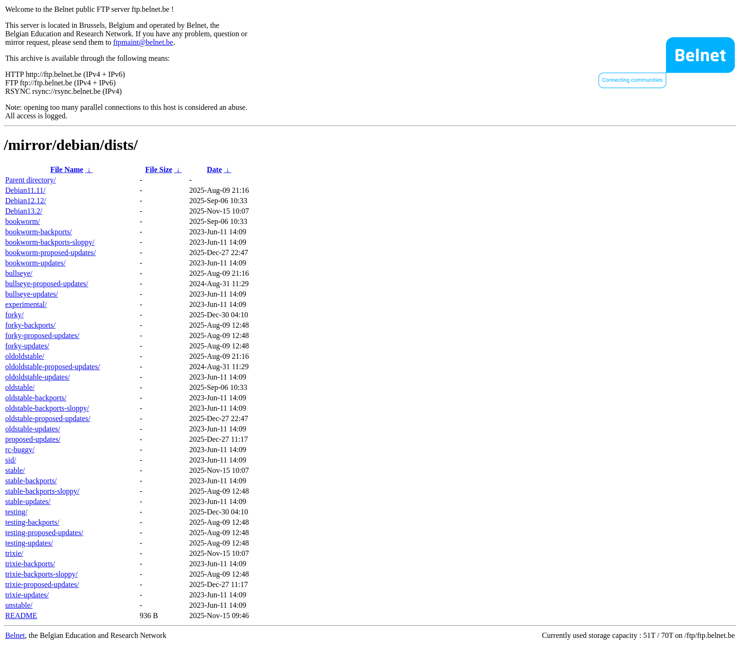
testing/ (16, 512)
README (21, 616)
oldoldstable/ (24, 356)
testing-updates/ (29, 543)
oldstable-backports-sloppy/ (47, 408)
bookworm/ (22, 221)
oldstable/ (19, 387)
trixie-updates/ (27, 595)
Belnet (15, 635)
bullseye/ (19, 273)
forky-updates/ (27, 346)
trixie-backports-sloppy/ (41, 574)
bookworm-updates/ (35, 263)
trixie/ (14, 553)
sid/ (10, 460)
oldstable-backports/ (36, 398)
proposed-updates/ (32, 439)
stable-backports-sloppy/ (42, 491)
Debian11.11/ (25, 190)
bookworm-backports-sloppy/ (49, 242)
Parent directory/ (30, 180)
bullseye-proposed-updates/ (46, 284)
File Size (158, 169)
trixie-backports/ (30, 564)
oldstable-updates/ (32, 429)
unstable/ (19, 605)
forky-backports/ (30, 325)
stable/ (15, 470)
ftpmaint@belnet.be (143, 42)
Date (214, 169)
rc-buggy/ (19, 450)
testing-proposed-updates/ (44, 533)
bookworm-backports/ (38, 232)
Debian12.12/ (25, 201)
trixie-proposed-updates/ (42, 584)
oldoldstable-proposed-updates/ (52, 367)
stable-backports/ (31, 481)
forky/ (14, 315)
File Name (67, 169)
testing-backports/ (32, 522)
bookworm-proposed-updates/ (50, 252)
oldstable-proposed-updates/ (47, 418)
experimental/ (26, 304)
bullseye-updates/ (31, 294)
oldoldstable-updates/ (37, 377)
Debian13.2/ (23, 211)
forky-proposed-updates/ (42, 335)
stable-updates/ (27, 501)
